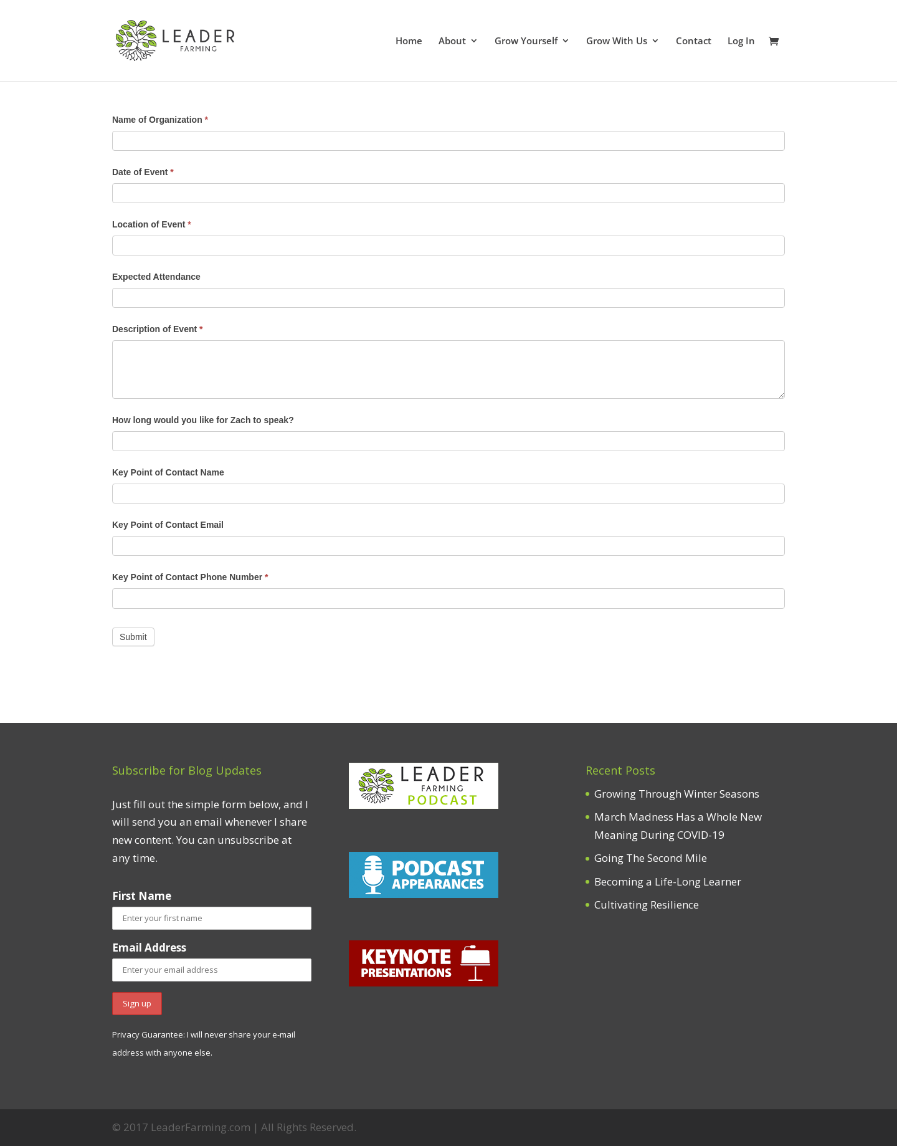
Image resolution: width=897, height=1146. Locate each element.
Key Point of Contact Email (168, 525)
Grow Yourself (526, 41)
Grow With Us (616, 41)
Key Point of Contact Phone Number (190, 577)
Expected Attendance (156, 277)
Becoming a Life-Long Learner (667, 881)
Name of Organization (160, 120)
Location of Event (151, 224)
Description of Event (157, 329)
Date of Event (143, 172)
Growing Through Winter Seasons (676, 793)
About (452, 41)
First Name (141, 896)
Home (409, 41)
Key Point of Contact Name (168, 472)
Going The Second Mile (650, 858)
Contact (693, 41)
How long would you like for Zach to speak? (203, 420)
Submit (133, 637)
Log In (741, 41)
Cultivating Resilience (646, 904)
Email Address (149, 947)
